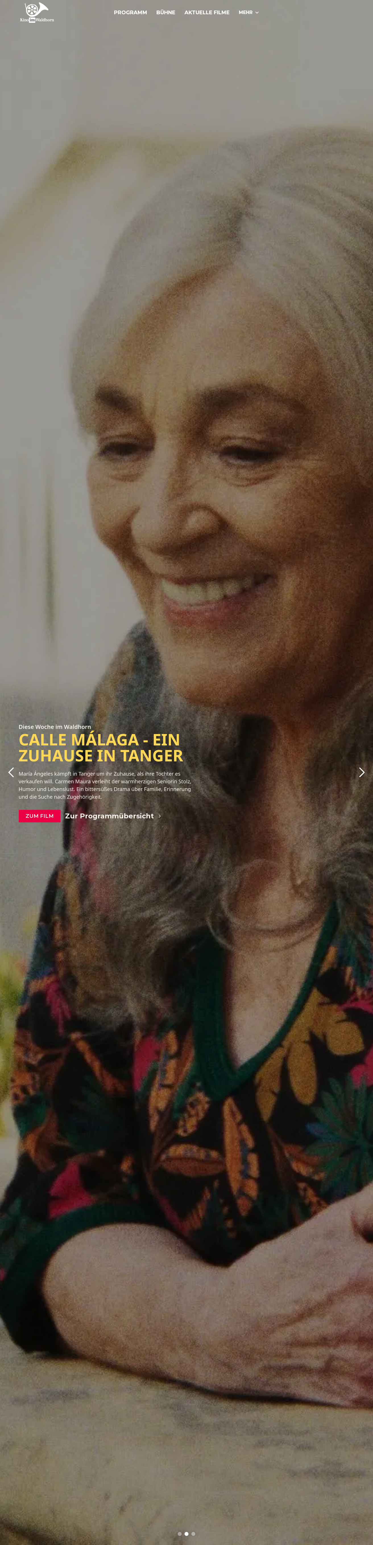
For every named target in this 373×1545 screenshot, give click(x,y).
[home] (46, 12)
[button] (11, 772)
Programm (130, 12)
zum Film (40, 816)
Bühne (165, 12)
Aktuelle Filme (207, 12)
